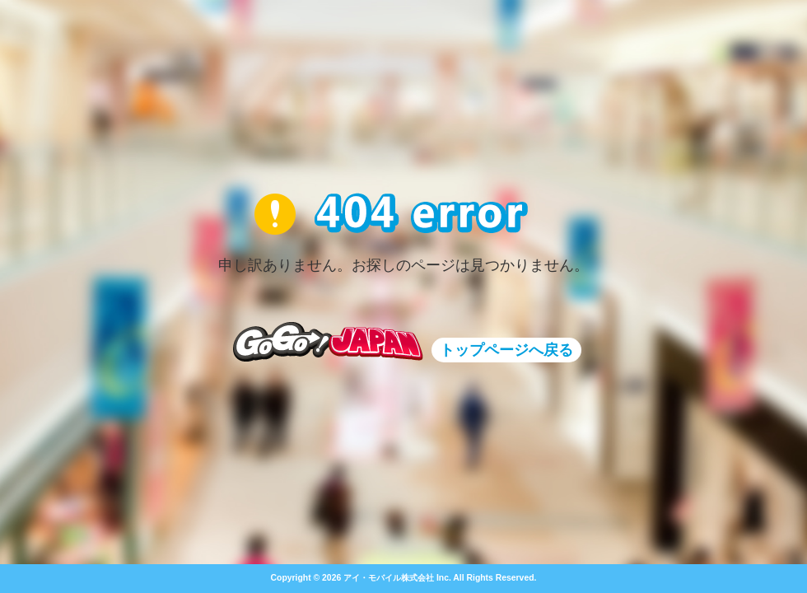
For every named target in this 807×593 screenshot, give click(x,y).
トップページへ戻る (506, 350)
